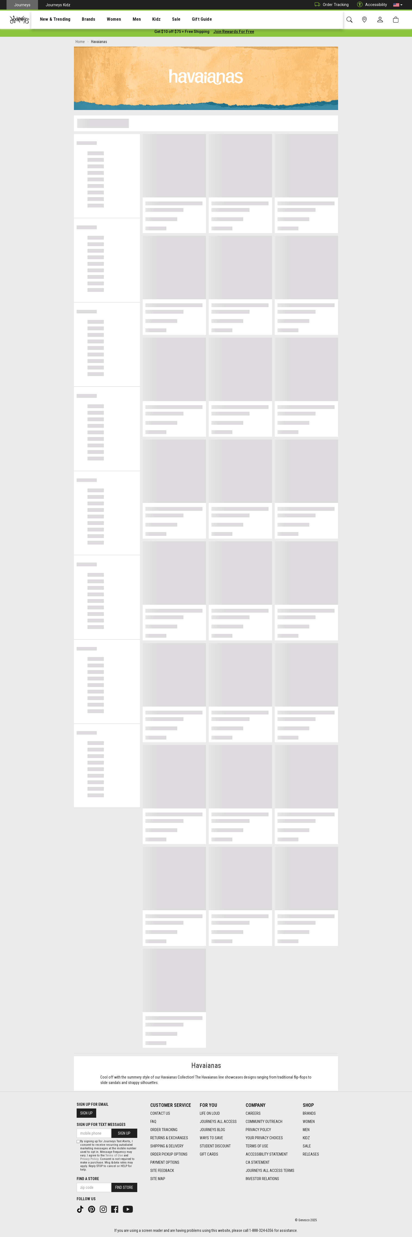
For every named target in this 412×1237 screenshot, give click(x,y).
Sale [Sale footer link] (307, 1146)
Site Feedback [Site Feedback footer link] (162, 1171)
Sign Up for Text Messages (101, 1125)
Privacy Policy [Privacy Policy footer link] (258, 1130)
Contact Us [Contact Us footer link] (160, 1113)
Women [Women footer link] (309, 1122)
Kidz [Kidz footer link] (306, 1138)
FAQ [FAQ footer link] (153, 1122)
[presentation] (50, 19)
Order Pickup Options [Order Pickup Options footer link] (169, 1154)
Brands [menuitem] (80, 19)
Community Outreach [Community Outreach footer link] (264, 1122)
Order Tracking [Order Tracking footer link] (163, 1130)
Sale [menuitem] (157, 19)
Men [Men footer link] (306, 1130)
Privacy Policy (89, 1159)
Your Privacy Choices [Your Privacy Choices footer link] (264, 1138)
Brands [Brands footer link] (309, 1113)
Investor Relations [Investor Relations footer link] (262, 1179)
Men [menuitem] (122, 19)
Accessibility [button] (370, 5)
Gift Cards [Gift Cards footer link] (209, 1154)
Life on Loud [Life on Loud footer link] (210, 1113)
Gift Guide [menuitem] (179, 19)
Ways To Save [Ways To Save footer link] (211, 1138)
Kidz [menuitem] (140, 19)
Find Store (124, 1187)
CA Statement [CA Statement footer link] (258, 1162)
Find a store (88, 1179)
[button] (398, 5)
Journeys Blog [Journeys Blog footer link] (212, 1130)
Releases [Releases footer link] (311, 1154)
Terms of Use (114, 1155)
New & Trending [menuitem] (50, 19)
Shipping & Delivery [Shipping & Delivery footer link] (166, 1146)
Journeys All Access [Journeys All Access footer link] (218, 1122)
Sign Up (86, 1113)
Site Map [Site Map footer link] (157, 1179)
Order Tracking (330, 5)
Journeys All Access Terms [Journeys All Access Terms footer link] (270, 1171)
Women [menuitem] (102, 19)
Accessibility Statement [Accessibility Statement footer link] (267, 1154)
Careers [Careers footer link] (253, 1113)
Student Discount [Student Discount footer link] (215, 1146)
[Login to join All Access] (182, 32)
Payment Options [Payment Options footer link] (164, 1162)
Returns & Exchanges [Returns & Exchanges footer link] (169, 1138)
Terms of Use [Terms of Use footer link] (257, 1146)
